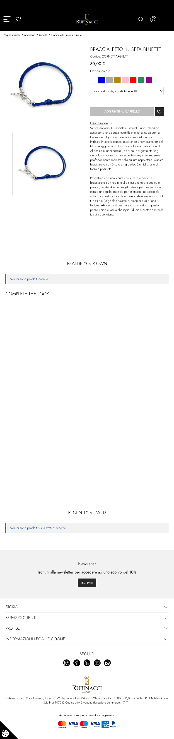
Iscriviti (87, 583)
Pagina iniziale (11, 35)
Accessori (29, 35)
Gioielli (43, 35)
